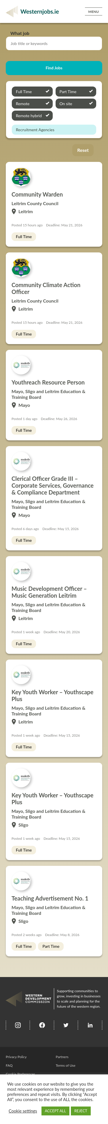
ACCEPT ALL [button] (55, 1111)
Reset (83, 150)
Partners (62, 1057)
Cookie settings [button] (23, 1111)
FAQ (9, 1065)
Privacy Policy (16, 1057)
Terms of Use (65, 1065)
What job (19, 33)
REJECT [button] (80, 1111)
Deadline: (53, 225)
